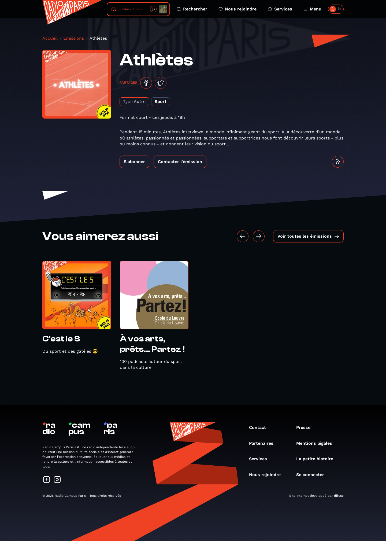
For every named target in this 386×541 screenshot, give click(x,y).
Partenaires (264, 443)
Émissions (73, 38)
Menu (312, 9)
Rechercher (192, 9)
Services (280, 9)
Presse (306, 427)
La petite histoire (317, 458)
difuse (339, 496)
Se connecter (312, 474)
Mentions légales (316, 443)
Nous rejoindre (237, 9)
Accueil (50, 38)
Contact (260, 427)
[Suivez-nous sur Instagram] (57, 480)
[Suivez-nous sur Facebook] (46, 480)
